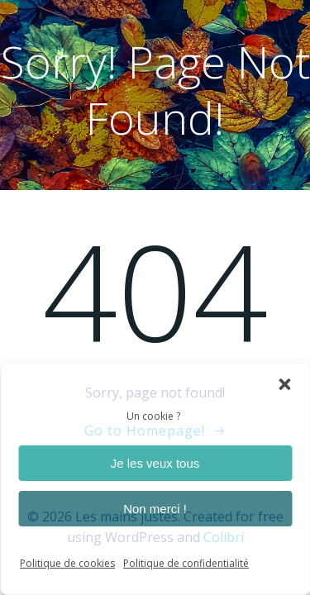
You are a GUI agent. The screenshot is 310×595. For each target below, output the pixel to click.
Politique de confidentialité (186, 563)
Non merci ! (155, 509)
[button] (284, 384)
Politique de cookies (67, 563)
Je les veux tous (155, 463)
